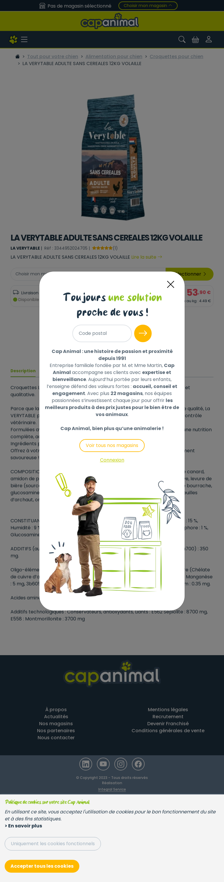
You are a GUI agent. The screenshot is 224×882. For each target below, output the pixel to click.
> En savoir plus (23, 825)
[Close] (170, 284)
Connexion (112, 460)
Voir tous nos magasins (112, 445)
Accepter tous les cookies (42, 866)
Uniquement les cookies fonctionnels (53, 843)
